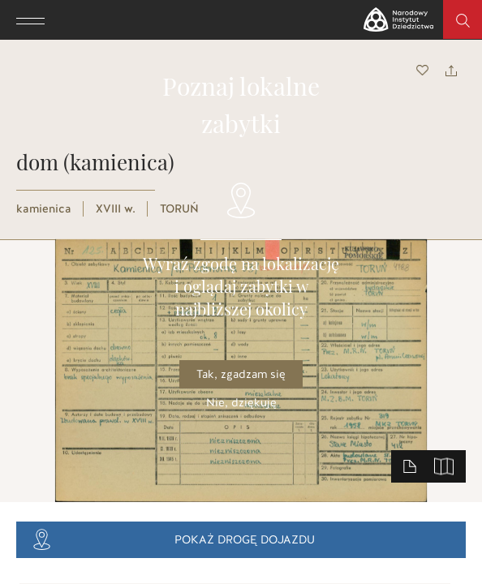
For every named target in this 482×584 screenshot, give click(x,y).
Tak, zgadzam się (241, 374)
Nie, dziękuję (241, 402)
